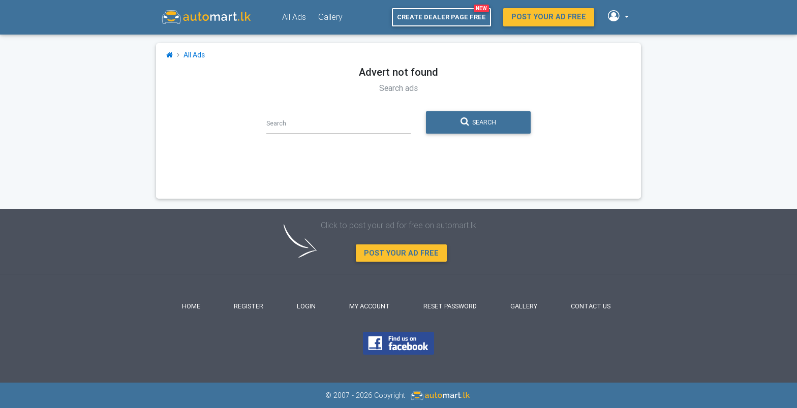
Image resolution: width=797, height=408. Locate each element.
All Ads (294, 17)
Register (248, 306)
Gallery (330, 17)
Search (478, 122)
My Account (369, 306)
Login (306, 306)
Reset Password (450, 306)
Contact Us (590, 306)
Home (191, 306)
